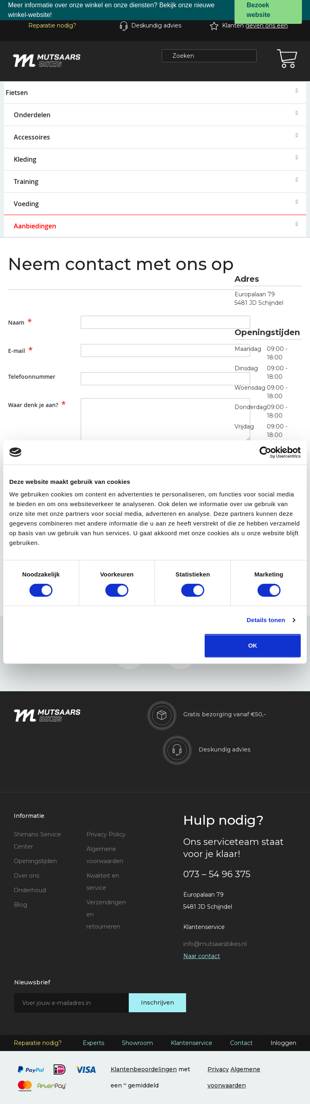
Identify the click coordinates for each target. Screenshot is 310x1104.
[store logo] (46, 60)
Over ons (26, 875)
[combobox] (209, 55)
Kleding (25, 159)
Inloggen (283, 1043)
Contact (241, 1043)
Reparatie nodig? (52, 25)
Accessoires (32, 137)
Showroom (137, 1043)
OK (253, 645)
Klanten (255, 25)
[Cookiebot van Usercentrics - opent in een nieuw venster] (265, 452)
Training (26, 181)
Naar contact (201, 956)
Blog (20, 904)
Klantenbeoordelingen (144, 1069)
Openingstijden (35, 861)
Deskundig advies (156, 25)
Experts (93, 1043)
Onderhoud (30, 890)
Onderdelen (32, 114)
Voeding (26, 203)
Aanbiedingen (35, 226)
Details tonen (266, 619)
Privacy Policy (106, 834)
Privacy (218, 1069)
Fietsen (17, 92)
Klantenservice (191, 1043)
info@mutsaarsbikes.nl (215, 944)
